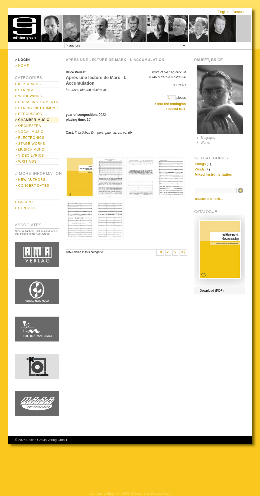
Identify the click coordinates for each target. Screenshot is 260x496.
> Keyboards (28, 84)
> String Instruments (37, 108)
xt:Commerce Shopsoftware (151, 493)
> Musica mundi (30, 150)
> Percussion (29, 114)
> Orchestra (28, 126)
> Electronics (29, 138)
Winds (199, 169)
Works (205, 142)
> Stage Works (30, 144)
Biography (208, 138)
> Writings (26, 161)
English (223, 12)
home (24, 28)
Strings (200, 164)
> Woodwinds (28, 96)
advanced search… (209, 199)
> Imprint (24, 202)
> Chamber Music (32, 120)
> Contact (25, 208)
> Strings (25, 90)
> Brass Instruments (36, 102)
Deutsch (239, 12)
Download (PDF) (212, 291)
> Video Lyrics (29, 155)
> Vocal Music (29, 132)
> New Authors (30, 180)
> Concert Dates (32, 186)
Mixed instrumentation (213, 174)
